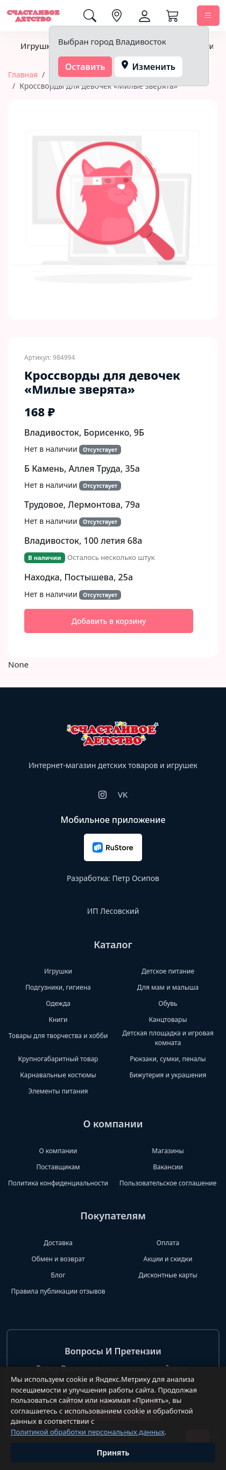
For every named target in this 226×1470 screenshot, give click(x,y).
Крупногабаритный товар (58, 1058)
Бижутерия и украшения (167, 1075)
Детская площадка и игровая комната (168, 1037)
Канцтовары (168, 1019)
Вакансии (167, 1166)
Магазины (167, 1150)
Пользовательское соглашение (168, 1183)
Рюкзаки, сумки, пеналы (168, 1058)
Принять (113, 1452)
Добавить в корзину (109, 621)
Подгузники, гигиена (57, 987)
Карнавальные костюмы (58, 1075)
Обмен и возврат (57, 1258)
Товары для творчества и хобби (58, 1035)
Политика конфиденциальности (58, 1183)
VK (123, 794)
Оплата (168, 1242)
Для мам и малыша (168, 987)
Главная (23, 74)
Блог (58, 1275)
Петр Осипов (135, 878)
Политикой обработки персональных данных (88, 1432)
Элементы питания (58, 1091)
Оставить (85, 67)
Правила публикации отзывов (58, 1291)
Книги (57, 1019)
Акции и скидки (168, 1258)
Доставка (58, 1242)
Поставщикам (58, 1166)
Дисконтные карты (167, 1275)
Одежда (58, 1003)
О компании (58, 1150)
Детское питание (168, 971)
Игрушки (38, 45)
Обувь (167, 1003)
